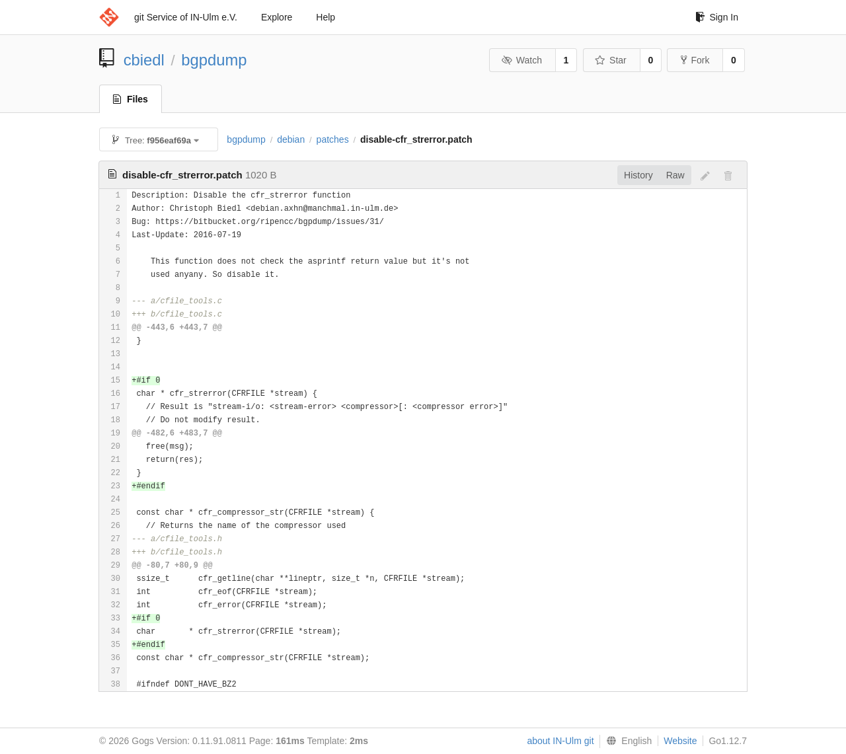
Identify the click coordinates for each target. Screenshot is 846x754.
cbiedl (144, 60)
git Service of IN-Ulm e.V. (185, 17)
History (638, 175)
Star (611, 60)
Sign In (716, 17)
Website (680, 740)
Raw (675, 175)
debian (291, 139)
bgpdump (214, 60)
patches (333, 139)
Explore (276, 17)
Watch (521, 60)
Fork (695, 60)
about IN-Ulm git (560, 740)
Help (325, 17)
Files (130, 99)
